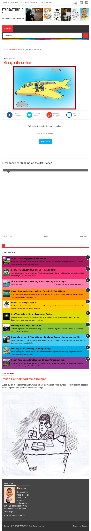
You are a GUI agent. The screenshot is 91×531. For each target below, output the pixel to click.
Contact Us (16, 3)
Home (46, 236)
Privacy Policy (32, 3)
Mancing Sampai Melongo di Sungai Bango (31, 348)
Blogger (84, 526)
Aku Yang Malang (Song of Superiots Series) (31, 314)
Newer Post (8, 236)
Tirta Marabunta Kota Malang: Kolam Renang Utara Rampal (38, 281)
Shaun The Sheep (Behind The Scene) (28, 258)
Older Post (83, 236)
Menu (7, 29)
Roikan (22, 488)
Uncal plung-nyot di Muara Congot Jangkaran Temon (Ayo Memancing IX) (45, 337)
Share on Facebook (17, 115)
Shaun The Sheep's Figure (23, 302)
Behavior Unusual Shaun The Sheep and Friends (34, 270)
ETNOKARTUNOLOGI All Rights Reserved (29, 526)
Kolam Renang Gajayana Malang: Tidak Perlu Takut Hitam (38, 291)
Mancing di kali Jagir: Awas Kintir (26, 326)
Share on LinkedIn (76, 115)
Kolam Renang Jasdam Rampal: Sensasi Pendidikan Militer (38, 360)
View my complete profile (15, 515)
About (6, 3)
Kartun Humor (11, 58)
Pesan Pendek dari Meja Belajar (24, 378)
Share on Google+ (56, 115)
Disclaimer (46, 3)
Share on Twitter (36, 115)
